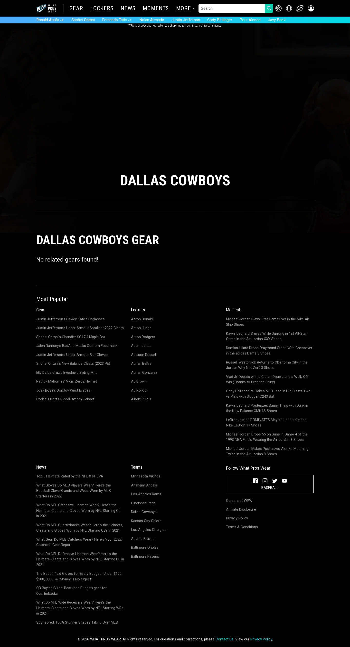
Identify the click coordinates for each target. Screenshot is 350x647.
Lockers (101, 9)
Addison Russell (144, 355)
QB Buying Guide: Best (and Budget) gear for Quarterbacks (71, 591)
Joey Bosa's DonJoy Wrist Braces (63, 390)
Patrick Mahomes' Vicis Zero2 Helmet (66, 381)
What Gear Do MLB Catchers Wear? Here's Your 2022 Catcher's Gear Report (79, 542)
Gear (76, 9)
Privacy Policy (237, 518)
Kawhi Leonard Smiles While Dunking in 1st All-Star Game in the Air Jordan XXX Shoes (266, 336)
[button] (311, 8)
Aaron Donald (142, 319)
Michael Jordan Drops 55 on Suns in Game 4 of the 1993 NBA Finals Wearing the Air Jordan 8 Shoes (267, 437)
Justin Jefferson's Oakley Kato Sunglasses (70, 319)
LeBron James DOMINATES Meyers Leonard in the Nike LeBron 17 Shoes (266, 423)
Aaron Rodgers (143, 337)
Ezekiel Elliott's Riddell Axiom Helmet (65, 399)
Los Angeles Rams (146, 494)
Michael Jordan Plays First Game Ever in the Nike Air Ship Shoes (267, 322)
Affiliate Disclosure (241, 509)
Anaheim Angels (144, 485)
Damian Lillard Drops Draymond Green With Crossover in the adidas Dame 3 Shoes (269, 351)
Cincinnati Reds (143, 503)
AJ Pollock (139, 390)
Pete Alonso (250, 20)
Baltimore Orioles (145, 547)
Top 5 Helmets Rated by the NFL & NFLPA (69, 476)
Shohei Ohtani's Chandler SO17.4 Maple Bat (70, 337)
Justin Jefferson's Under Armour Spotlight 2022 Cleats (80, 328)
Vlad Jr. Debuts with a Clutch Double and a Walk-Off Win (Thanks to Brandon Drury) (267, 379)
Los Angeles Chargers (149, 529)
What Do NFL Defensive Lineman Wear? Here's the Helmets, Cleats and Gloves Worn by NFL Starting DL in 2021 (80, 559)
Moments (156, 9)
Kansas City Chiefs (146, 521)
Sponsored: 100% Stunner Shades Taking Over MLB (77, 622)
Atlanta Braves (142, 538)
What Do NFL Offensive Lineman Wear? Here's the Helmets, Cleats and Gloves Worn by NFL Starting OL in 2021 (78, 510)
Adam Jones (141, 346)
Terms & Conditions (242, 527)
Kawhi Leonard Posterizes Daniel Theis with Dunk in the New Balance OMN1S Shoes (267, 408)
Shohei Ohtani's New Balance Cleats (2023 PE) (73, 363)
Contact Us (225, 639)
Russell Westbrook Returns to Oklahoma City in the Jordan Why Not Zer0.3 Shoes (267, 365)
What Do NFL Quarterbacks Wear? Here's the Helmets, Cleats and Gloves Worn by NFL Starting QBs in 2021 (79, 528)
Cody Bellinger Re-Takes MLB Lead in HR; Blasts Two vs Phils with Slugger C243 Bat (268, 394)
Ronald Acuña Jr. (50, 20)
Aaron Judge (141, 328)
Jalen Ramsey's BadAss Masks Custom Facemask (76, 346)
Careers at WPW (239, 500)
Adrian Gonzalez (144, 372)
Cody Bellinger (219, 20)
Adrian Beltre (141, 363)
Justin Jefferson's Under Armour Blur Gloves (72, 355)
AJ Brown (139, 381)
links (194, 25)
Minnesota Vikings (145, 476)
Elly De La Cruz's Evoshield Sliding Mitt (66, 372)
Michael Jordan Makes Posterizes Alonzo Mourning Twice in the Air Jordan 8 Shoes (267, 451)
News (128, 9)
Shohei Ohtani (83, 20)
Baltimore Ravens (145, 556)
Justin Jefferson (185, 20)
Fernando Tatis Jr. (117, 20)
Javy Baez (277, 20)
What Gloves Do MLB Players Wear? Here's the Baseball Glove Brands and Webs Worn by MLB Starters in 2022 (73, 490)
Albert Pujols (141, 399)
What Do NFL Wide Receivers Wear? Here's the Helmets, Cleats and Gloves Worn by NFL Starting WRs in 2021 (79, 608)
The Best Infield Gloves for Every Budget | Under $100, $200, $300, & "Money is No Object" (79, 576)
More (183, 9)
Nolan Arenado (151, 20)
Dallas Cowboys (144, 512)
